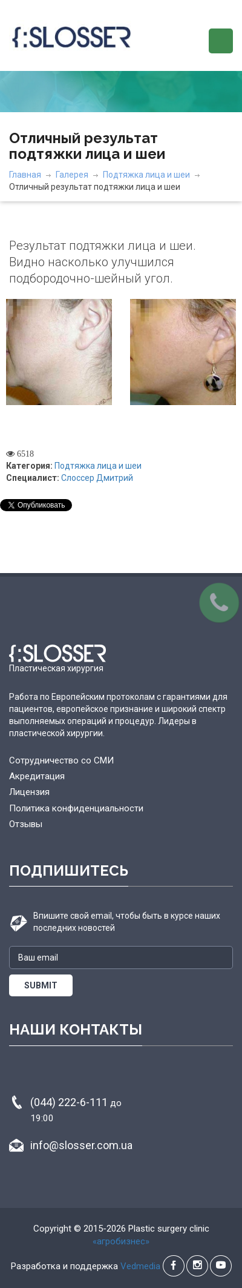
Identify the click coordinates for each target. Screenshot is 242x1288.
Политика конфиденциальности (76, 808)
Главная (25, 174)
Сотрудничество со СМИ (61, 760)
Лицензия (29, 792)
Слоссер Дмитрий (97, 478)
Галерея (72, 174)
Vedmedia (140, 1266)
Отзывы (25, 824)
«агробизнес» (121, 1241)
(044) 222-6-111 (76, 1110)
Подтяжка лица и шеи (146, 174)
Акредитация (37, 776)
